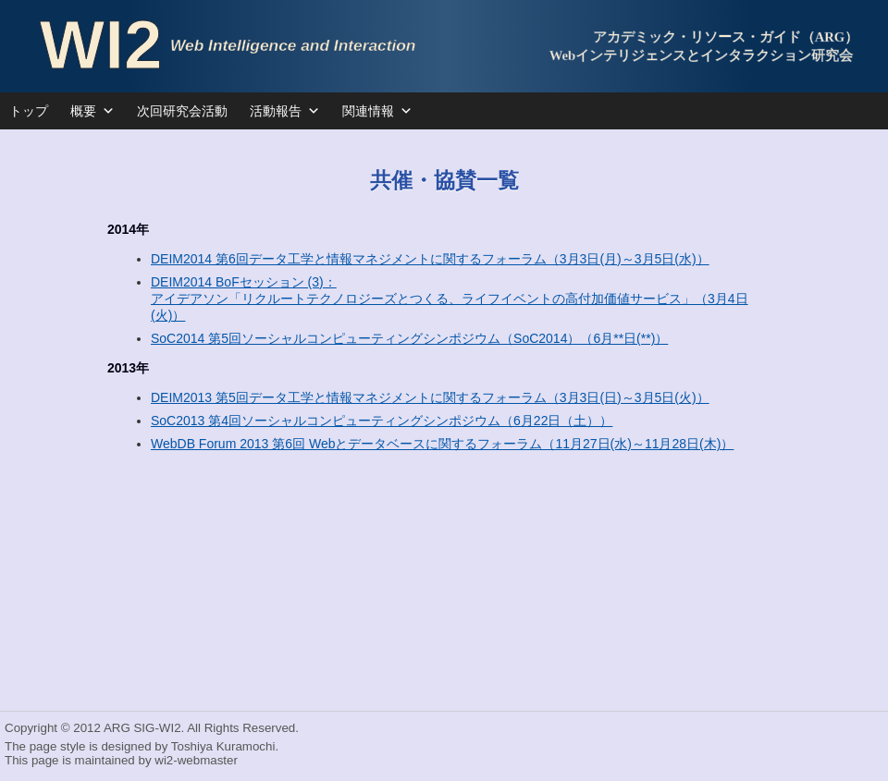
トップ (28, 111)
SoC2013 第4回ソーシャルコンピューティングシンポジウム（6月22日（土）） (381, 420)
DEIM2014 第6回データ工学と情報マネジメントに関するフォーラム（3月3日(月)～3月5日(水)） (430, 258)
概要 (92, 110)
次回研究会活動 (182, 111)
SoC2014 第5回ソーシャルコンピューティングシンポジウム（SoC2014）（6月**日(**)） (409, 338)
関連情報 (377, 110)
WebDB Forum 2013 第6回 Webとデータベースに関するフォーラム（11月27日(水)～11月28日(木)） (442, 443)
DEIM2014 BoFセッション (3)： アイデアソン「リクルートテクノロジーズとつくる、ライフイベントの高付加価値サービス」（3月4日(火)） (449, 299)
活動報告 (285, 110)
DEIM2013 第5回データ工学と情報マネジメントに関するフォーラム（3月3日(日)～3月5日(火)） (430, 397)
